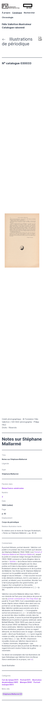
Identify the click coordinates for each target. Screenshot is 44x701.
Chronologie (7, 17)
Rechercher (29, 13)
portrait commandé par (23, 599)
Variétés (13, 561)
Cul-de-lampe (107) (10, 680)
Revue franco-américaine (13, 488)
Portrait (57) (25, 680)
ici (31, 659)
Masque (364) (26, 682)
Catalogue (17, 13)
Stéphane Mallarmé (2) (12, 694)
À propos (6, 13)
